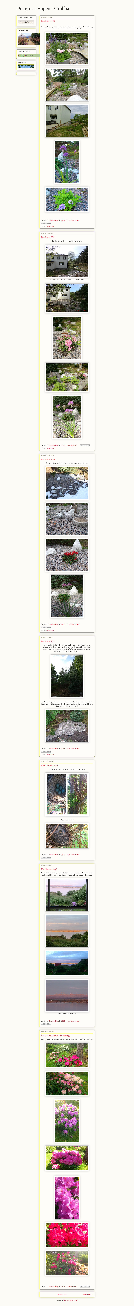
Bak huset (50, 226)
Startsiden (62, 1294)
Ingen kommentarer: (73, 220)
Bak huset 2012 (48, 21)
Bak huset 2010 (48, 459)
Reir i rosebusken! (49, 765)
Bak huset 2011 (48, 237)
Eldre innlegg (88, 1294)
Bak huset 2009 (48, 641)
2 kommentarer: (72, 445)
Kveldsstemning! (49, 869)
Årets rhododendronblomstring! (55, 1035)
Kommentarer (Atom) (71, 1300)
